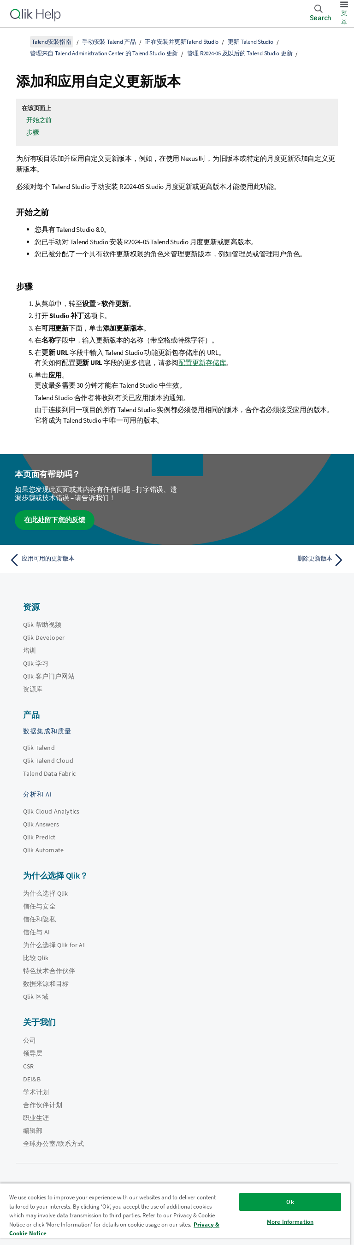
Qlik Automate (43, 850)
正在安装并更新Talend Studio (181, 42)
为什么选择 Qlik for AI (54, 945)
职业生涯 (36, 1118)
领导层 (32, 1053)
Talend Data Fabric (49, 773)
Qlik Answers (41, 824)
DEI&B (32, 1079)
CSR (28, 1066)
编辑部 (32, 1131)
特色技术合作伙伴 (49, 971)
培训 (29, 650)
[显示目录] (18, 41)
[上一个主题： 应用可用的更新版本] (90, 560)
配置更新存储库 (202, 362)
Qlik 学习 (35, 663)
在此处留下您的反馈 (54, 519)
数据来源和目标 (46, 983)
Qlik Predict (39, 837)
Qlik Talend (39, 747)
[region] (175, 1214)
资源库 (32, 689)
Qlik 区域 (35, 996)
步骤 (32, 132)
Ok (290, 1202)
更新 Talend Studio (250, 42)
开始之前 (39, 120)
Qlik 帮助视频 (42, 624)
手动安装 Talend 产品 (109, 42)
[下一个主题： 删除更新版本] (263, 560)
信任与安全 (39, 906)
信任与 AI (36, 932)
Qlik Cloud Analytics (51, 811)
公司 (29, 1040)
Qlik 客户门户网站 (49, 676)
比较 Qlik (35, 958)
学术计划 (36, 1092)
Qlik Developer (44, 637)
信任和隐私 (39, 919)
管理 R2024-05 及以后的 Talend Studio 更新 (240, 53)
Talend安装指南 (51, 42)
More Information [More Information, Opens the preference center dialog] (290, 1222)
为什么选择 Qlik (45, 893)
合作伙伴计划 (42, 1105)
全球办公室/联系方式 (53, 1143)
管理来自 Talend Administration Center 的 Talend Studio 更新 (104, 53)
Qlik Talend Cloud (48, 760)
